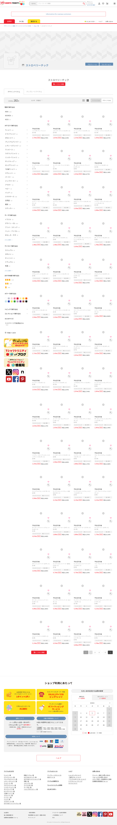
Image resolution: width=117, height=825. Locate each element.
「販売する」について (74, 777)
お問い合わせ (109, 21)
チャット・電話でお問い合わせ (101, 775)
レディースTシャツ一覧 (10, 781)
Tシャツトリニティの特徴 (54, 785)
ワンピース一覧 (8, 783)
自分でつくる (51, 777)
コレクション (106, 64)
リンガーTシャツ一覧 (10, 787)
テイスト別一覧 (28, 785)
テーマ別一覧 (27, 787)
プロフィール (92, 64)
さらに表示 (8, 240)
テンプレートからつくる (54, 775)
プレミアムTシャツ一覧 (10, 779)
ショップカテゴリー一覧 (31, 789)
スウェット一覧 (8, 795)
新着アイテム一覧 (29, 775)
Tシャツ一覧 (7, 775)
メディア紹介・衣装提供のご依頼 (101, 779)
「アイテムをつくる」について (77, 779)
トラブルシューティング (75, 781)
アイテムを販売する (53, 781)
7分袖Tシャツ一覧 (9, 793)
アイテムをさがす (9, 771)
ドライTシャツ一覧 (9, 777)
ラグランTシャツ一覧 (10, 785)
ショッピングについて (74, 775)
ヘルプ (100, 21)
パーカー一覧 (8, 797)
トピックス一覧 (28, 783)
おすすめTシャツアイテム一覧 (12, 803)
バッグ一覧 (7, 799)
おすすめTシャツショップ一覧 (32, 779)
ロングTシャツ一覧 (9, 791)
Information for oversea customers (58, 14)
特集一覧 (26, 781)
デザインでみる (107, 100)
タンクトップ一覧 (9, 789)
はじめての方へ (51, 789)
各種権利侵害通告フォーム (100, 781)
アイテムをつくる (52, 771)
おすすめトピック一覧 (30, 777)
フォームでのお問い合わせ (100, 777)
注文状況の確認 (91, 5)
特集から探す (11, 333)
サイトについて (72, 783)
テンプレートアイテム (34, 91)
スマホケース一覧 (9, 801)
